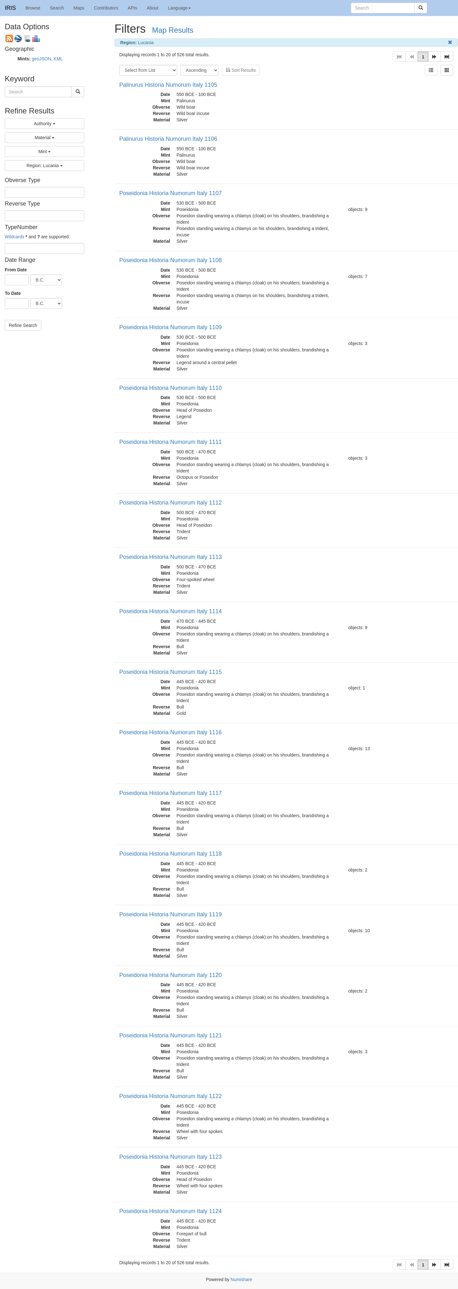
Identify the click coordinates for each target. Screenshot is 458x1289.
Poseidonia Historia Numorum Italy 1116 (170, 732)
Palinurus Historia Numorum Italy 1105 (168, 85)
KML (58, 58)
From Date (16, 269)
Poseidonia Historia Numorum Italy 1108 (170, 260)
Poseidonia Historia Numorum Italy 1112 (170, 502)
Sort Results (241, 70)
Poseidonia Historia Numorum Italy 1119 (170, 914)
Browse (32, 7)
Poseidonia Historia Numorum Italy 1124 (170, 1211)
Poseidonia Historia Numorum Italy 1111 (170, 442)
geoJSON (41, 58)
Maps (78, 7)
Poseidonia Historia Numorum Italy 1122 (170, 1096)
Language (179, 7)
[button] (434, 56)
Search (57, 7)
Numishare (241, 1279)
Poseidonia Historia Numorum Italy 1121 (170, 1035)
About (152, 7)
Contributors (106, 7)
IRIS (10, 8)
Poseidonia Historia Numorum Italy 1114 (170, 611)
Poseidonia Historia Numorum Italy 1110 (170, 388)
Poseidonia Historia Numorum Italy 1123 (170, 1157)
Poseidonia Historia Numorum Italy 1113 (170, 557)
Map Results (172, 30)
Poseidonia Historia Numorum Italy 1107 (170, 193)
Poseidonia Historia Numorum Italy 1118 (170, 854)
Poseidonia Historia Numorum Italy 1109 (170, 327)
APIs (132, 7)
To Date (13, 293)
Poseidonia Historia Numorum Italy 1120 (170, 975)
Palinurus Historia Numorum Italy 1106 (168, 139)
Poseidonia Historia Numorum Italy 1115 (170, 672)
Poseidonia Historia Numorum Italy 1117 (170, 793)
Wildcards (14, 236)
